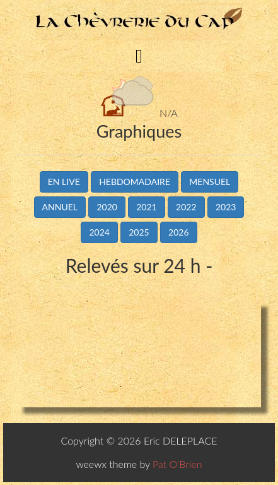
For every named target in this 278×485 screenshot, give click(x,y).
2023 (226, 206)
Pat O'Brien (177, 464)
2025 (139, 232)
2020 (106, 206)
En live (64, 181)
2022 (186, 206)
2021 (146, 206)
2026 (178, 232)
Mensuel (209, 181)
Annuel (60, 206)
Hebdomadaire (134, 181)
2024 (99, 232)
